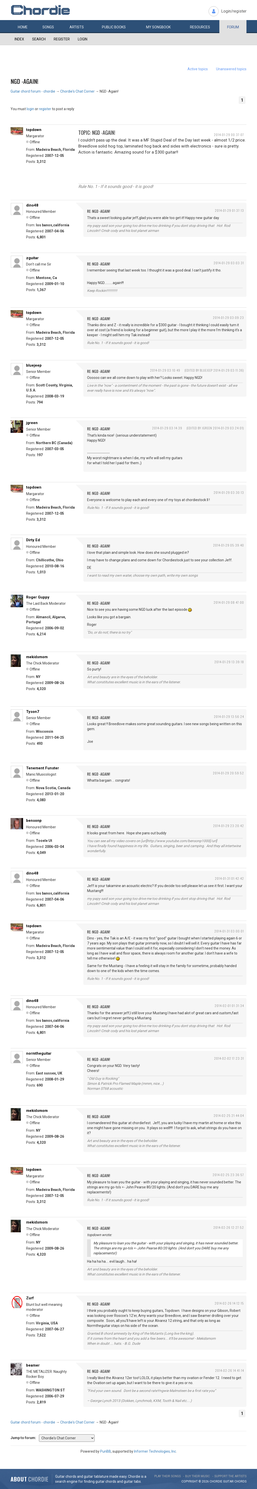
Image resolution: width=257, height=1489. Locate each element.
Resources (200, 27)
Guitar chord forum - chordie (33, 91)
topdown (33, 129)
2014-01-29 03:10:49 (165, 370)
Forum (233, 27)
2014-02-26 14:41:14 (229, 1370)
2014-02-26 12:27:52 (228, 1227)
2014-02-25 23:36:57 (228, 1175)
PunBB (105, 1451)
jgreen (32, 423)
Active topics (197, 69)
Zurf (30, 1298)
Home (23, 27)
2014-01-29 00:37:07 (229, 134)
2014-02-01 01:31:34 (229, 1005)
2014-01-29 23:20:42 (228, 826)
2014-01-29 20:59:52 (228, 773)
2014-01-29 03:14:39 (167, 428)
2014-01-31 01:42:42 (229, 878)
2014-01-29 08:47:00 (229, 602)
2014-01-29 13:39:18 (229, 662)
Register (62, 39)
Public (114, 27)
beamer (33, 1365)
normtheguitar (38, 1053)
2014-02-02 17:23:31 (229, 1058)
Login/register (233, 11)
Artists (77, 27)
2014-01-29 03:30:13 (229, 492)
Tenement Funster (42, 768)
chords (240, 1481)
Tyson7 (32, 711)
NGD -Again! (24, 81)
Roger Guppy (37, 597)
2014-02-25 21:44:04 (229, 1115)
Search (39, 39)
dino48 (32, 205)
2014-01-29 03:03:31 (229, 263)
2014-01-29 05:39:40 (228, 545)
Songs (48, 27)
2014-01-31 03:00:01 (229, 931)
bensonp (34, 820)
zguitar (32, 258)
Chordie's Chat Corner (77, 91)
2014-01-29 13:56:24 (229, 716)
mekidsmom (37, 657)
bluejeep (34, 365)
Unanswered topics (231, 69)
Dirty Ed (33, 540)
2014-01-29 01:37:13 (229, 210)
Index (19, 39)
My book (158, 27)
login (30, 109)
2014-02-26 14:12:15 (229, 1303)
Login (82, 39)
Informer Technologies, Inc (155, 1451)
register (45, 109)
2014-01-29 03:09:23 (228, 317)
